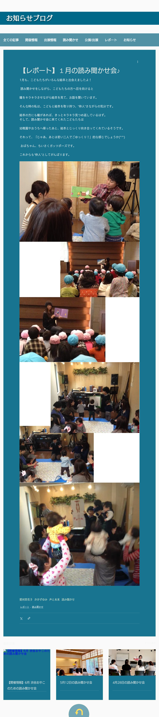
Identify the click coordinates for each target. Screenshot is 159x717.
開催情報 (31, 40)
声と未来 (54, 599)
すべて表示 (150, 643)
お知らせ (129, 40)
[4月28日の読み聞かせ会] (132, 662)
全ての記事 (11, 40)
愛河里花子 (25, 599)
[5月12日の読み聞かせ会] (79, 662)
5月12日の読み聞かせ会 (76, 682)
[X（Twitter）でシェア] (21, 618)
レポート (111, 40)
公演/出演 (91, 40)
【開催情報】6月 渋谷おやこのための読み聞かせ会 (26, 685)
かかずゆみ (40, 599)
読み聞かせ (70, 40)
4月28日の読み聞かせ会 (129, 682)
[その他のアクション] (138, 61)
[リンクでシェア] (29, 618)
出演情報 (50, 40)
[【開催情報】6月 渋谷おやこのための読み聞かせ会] (26, 662)
